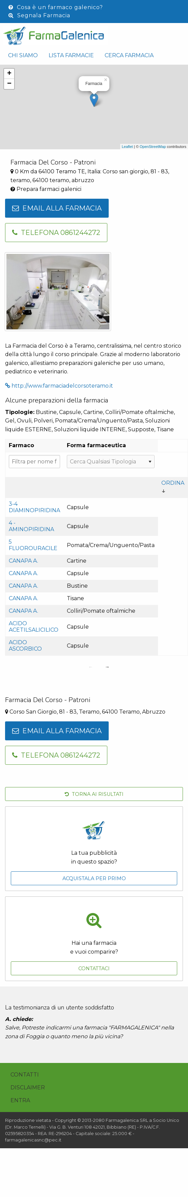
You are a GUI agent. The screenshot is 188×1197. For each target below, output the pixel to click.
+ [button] (9, 74)
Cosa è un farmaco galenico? (55, 7)
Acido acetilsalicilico (33, 626)
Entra (20, 1100)
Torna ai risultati (94, 794)
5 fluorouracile (33, 545)
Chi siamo (23, 55)
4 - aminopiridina (31, 526)
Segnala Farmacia (39, 15)
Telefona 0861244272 (56, 232)
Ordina (172, 483)
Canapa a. (23, 561)
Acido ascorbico (25, 645)
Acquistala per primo (94, 878)
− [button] (9, 84)
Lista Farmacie (71, 55)
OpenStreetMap (153, 147)
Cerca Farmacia (129, 55)
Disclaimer (27, 1087)
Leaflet (127, 147)
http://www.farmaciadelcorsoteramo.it (59, 386)
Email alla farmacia (57, 208)
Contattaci (94, 968)
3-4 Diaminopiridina (34, 507)
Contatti (24, 1074)
